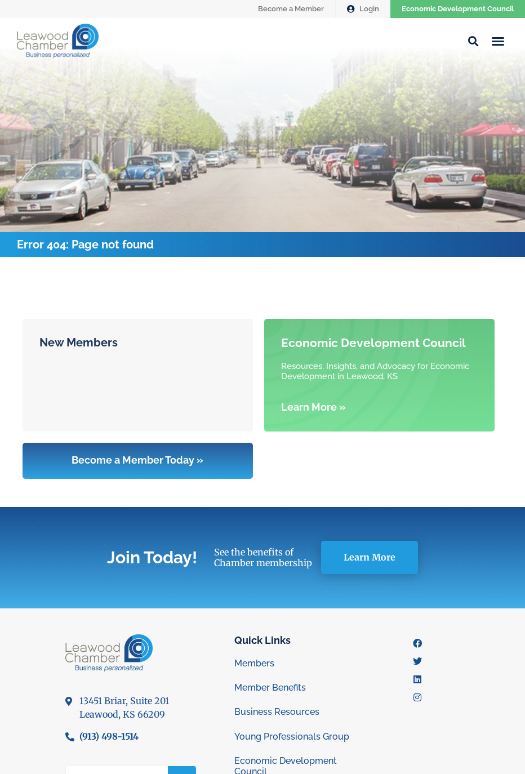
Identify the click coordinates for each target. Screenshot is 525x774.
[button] (498, 41)
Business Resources (276, 711)
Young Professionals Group (291, 736)
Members (254, 663)
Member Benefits (270, 687)
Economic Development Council (458, 9)
